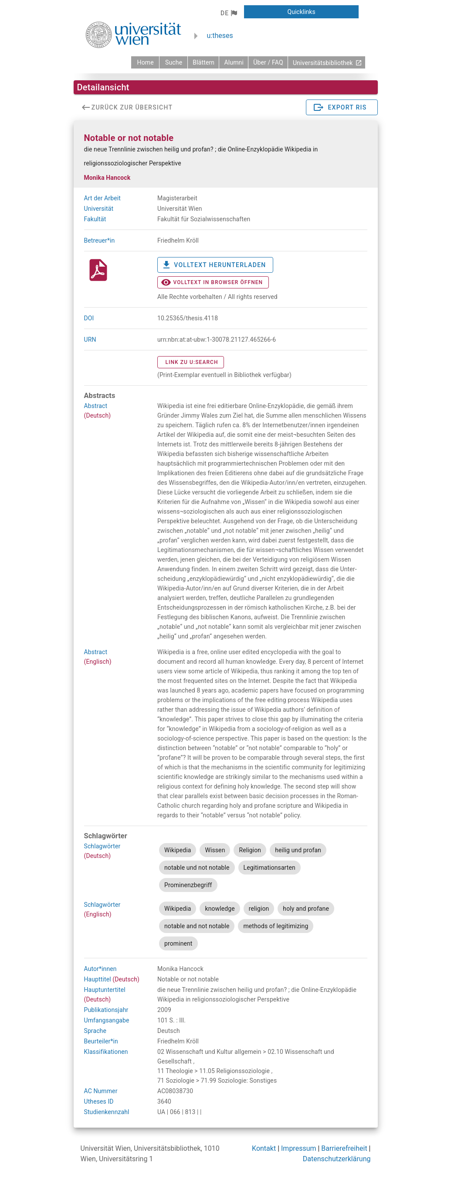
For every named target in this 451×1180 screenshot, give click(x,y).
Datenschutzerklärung (337, 1159)
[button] (228, 13)
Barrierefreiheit (344, 1148)
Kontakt (264, 1148)
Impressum (298, 1148)
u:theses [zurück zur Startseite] (220, 35)
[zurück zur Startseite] (145, 62)
